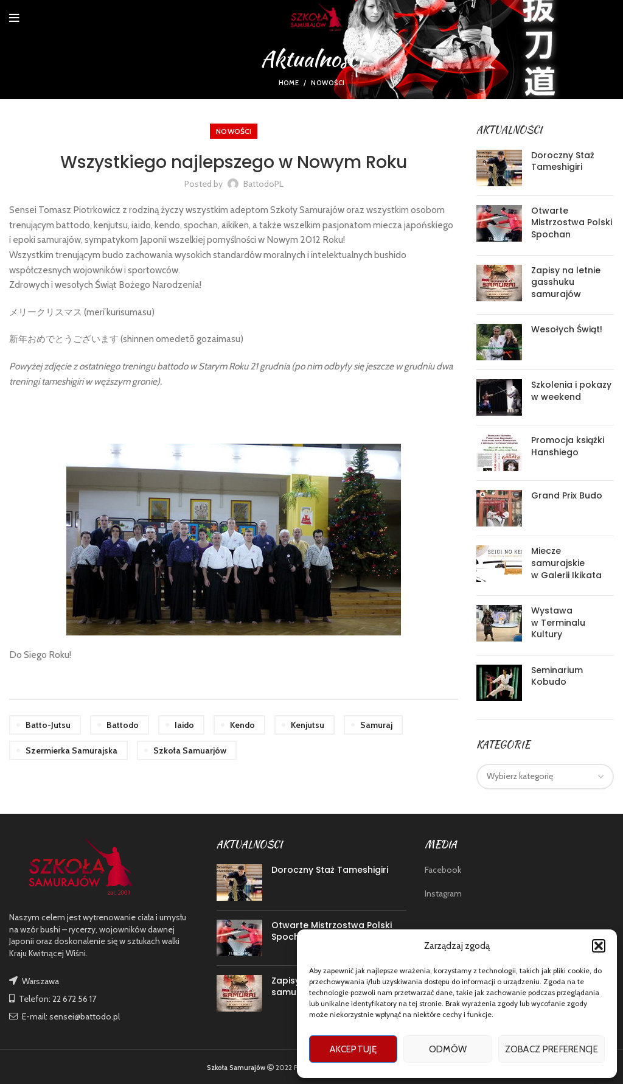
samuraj (376, 724)
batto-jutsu (48, 724)
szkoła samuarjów (189, 750)
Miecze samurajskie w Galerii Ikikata (566, 563)
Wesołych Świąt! (566, 329)
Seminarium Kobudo (557, 676)
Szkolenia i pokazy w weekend (571, 391)
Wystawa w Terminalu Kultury (558, 622)
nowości (327, 83)
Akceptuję (353, 1049)
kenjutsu (307, 724)
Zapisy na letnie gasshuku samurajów (565, 282)
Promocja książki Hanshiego (567, 446)
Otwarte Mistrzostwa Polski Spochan (571, 222)
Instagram (443, 893)
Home (289, 83)
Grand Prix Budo (566, 495)
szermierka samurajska (71, 750)
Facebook (443, 869)
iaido (184, 724)
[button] (599, 946)
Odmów (448, 1049)
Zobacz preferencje (551, 1049)
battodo (122, 724)
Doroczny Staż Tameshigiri (562, 161)
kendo (242, 724)
